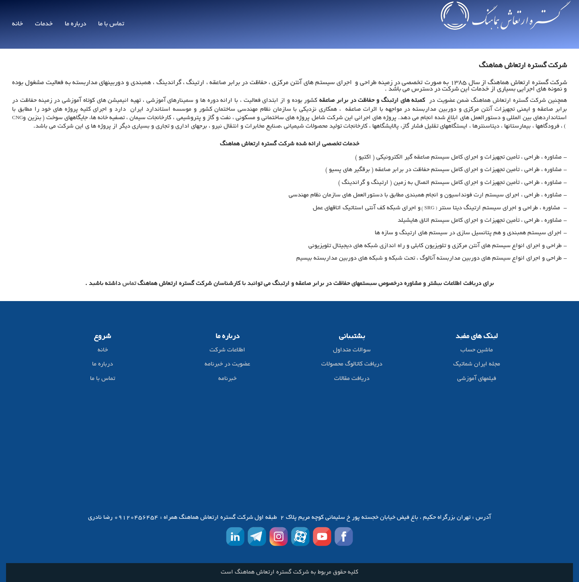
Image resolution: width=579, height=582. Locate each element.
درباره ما (75, 24)
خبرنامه (227, 379)
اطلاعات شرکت (227, 350)
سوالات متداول (352, 350)
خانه (17, 24)
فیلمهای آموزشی (476, 379)
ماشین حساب (476, 350)
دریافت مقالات (352, 379)
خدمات (44, 24)
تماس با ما (111, 24)
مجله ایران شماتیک (476, 364)
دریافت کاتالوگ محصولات (351, 364)
